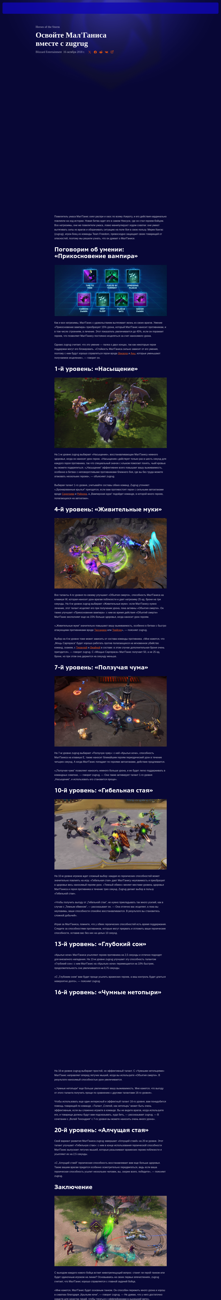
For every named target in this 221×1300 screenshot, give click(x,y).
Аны (133, 206)
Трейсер (117, 482)
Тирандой (81, 500)
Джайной (95, 500)
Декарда (123, 206)
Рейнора (82, 346)
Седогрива (68, 346)
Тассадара (100, 482)
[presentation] (14, 8)
